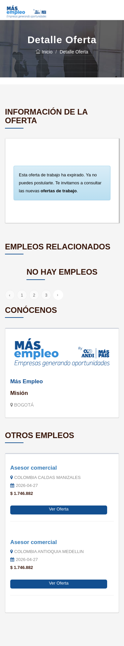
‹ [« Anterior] (9, 295)
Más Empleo (26, 381)
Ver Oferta (58, 509)
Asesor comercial (33, 468)
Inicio (44, 51)
